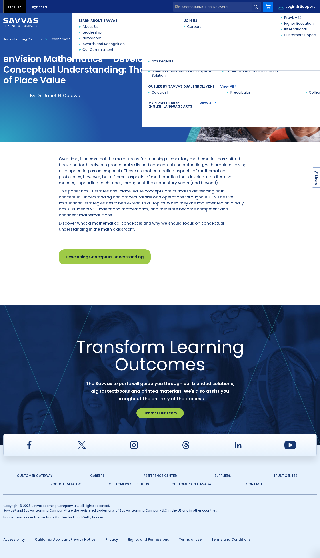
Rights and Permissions (148, 539)
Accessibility (14, 539)
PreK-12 (14, 7)
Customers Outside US (129, 484)
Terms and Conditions (231, 539)
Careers (97, 475)
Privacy (111, 539)
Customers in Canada (191, 484)
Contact (254, 484)
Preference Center (160, 475)
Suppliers (222, 475)
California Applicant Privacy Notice (65, 539)
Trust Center (285, 475)
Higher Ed (38, 7)
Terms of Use (190, 539)
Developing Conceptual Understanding (105, 257)
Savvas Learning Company (22, 39)
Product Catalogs (66, 484)
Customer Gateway (34, 475)
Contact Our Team (160, 413)
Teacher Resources (64, 39)
